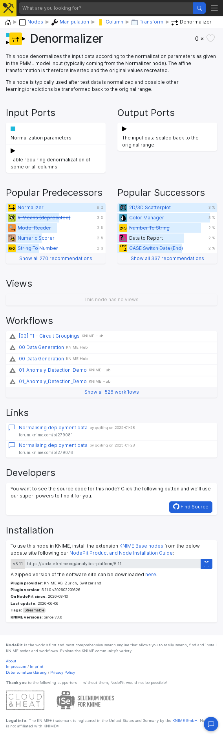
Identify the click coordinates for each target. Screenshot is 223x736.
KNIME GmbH (184, 720)
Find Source (190, 506)
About (11, 661)
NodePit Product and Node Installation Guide (121, 553)
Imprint (37, 666)
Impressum (16, 666)
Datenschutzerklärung (26, 672)
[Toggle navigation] (214, 8)
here (150, 574)
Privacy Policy (62, 672)
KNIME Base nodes (141, 546)
